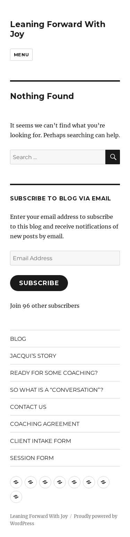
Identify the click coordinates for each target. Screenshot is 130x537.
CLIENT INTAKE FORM (40, 441)
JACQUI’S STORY (33, 356)
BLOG (18, 339)
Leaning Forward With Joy (39, 516)
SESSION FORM (32, 458)
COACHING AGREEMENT (44, 424)
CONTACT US (28, 407)
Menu (21, 54)
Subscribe (39, 283)
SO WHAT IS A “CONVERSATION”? (56, 390)
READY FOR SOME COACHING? (54, 373)
